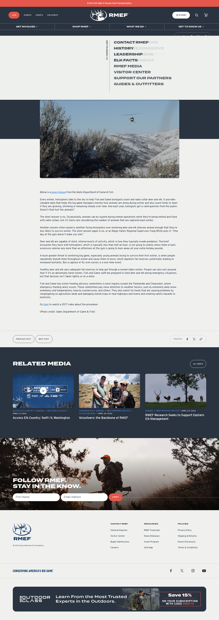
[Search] (196, 15)
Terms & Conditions (188, 547)
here (46, 304)
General (44, 90)
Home (11, 36)
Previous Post (23, 339)
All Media (198, 364)
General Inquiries (118, 530)
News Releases (152, 536)
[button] (191, 36)
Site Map (148, 547)
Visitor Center (117, 536)
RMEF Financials (152, 530)
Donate (27, 15)
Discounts (52, 15)
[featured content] (109, 599)
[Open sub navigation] (27, 27)
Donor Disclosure (186, 542)
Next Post (44, 339)
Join (14, 15)
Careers (114, 547)
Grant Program (151, 542)
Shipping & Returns (187, 536)
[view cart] (205, 15)
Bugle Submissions (119, 542)
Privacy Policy (185, 530)
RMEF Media (19, 36)
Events (39, 15)
